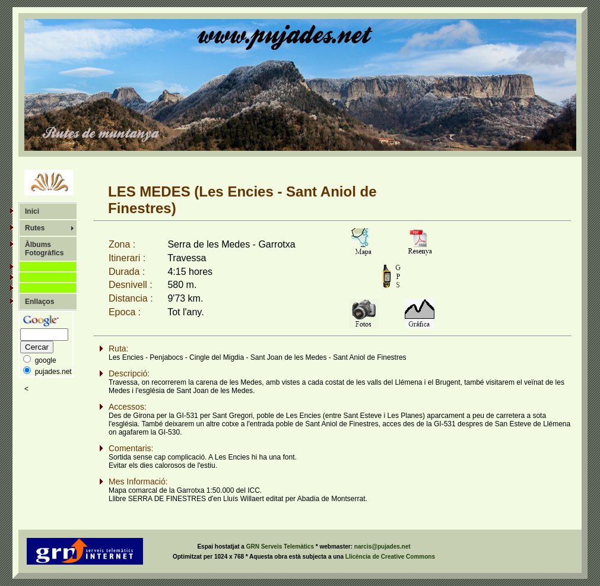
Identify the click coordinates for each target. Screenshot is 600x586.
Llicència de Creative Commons (390, 556)
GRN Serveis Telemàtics (281, 546)
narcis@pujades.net (382, 546)
